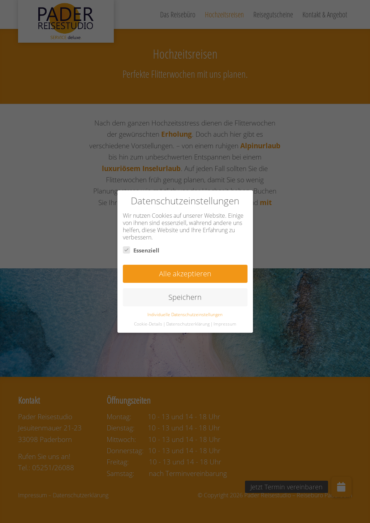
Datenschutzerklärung (188, 324)
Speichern (185, 297)
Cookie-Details (148, 324)
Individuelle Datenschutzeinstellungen (185, 314)
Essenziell (141, 250)
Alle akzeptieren (185, 273)
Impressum (225, 324)
